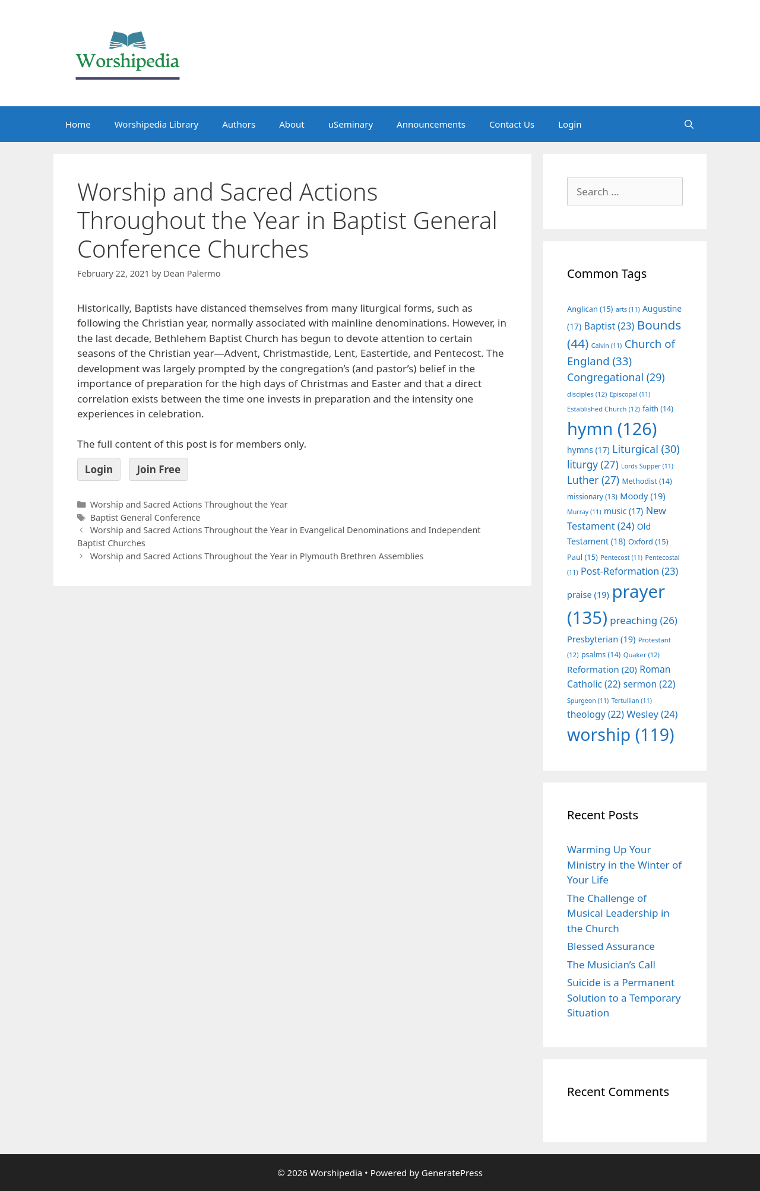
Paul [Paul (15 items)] (582, 557)
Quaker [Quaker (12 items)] (641, 654)
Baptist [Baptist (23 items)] (609, 325)
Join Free (158, 469)
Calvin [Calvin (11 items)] (606, 345)
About (292, 124)
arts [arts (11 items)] (628, 309)
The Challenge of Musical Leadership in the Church (618, 913)
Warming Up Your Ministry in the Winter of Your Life (624, 864)
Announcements (431, 124)
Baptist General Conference (145, 517)
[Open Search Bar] (689, 124)
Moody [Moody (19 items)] (642, 496)
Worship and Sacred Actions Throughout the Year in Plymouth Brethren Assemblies (257, 556)
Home (78, 124)
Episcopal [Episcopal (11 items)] (630, 394)
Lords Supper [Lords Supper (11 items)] (647, 466)
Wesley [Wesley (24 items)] (651, 714)
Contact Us (511, 124)
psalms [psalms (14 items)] (600, 655)
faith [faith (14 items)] (657, 409)
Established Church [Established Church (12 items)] (603, 408)
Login (569, 124)
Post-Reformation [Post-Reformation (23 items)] (629, 571)
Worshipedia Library (156, 124)
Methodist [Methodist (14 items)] (647, 481)
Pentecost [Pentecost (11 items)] (621, 557)
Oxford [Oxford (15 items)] (648, 541)
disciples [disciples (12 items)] (587, 393)
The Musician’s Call (611, 964)
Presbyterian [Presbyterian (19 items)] (601, 639)
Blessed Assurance (611, 946)
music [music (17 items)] (623, 511)
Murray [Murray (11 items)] (584, 512)
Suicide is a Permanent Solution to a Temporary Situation (623, 997)
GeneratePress (452, 1173)
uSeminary (350, 124)
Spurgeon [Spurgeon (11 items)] (588, 700)
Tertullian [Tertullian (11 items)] (632, 700)
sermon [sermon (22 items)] (649, 683)
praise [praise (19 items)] (588, 594)
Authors (238, 124)
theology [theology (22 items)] (595, 714)
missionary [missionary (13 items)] (592, 496)
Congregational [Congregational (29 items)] (616, 377)
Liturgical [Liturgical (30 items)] (646, 449)
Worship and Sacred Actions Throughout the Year (189, 504)
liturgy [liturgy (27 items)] (593, 464)
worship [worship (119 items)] (620, 734)
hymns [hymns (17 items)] (588, 449)
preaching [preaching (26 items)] (643, 620)
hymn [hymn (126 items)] (612, 428)
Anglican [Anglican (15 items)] (590, 308)
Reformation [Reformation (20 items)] (602, 669)
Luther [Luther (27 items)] (593, 480)
